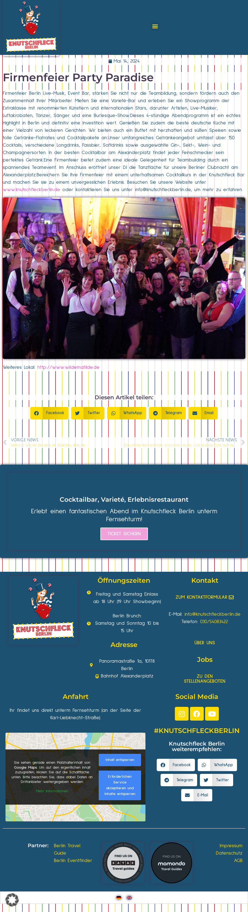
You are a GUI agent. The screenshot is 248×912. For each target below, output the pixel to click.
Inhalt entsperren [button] (120, 760)
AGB (238, 860)
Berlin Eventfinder (73, 860)
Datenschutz (229, 853)
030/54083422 (214, 621)
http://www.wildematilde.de (68, 367)
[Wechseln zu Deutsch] (119, 898)
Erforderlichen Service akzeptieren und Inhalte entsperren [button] (119, 785)
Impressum (231, 845)
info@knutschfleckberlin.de (163, 189)
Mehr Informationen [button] (52, 791)
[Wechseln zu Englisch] (129, 898)
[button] (154, 25)
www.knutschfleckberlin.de (31, 189)
